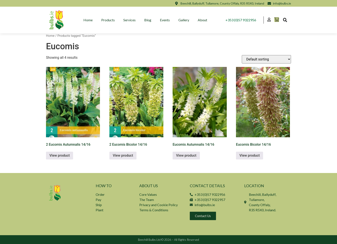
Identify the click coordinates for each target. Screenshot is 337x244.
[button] (285, 20)
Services (129, 20)
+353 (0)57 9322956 (240, 20)
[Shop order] (266, 59)
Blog (147, 20)
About (202, 20)
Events (165, 20)
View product (59, 155)
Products (108, 20)
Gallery (183, 20)
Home (88, 20)
